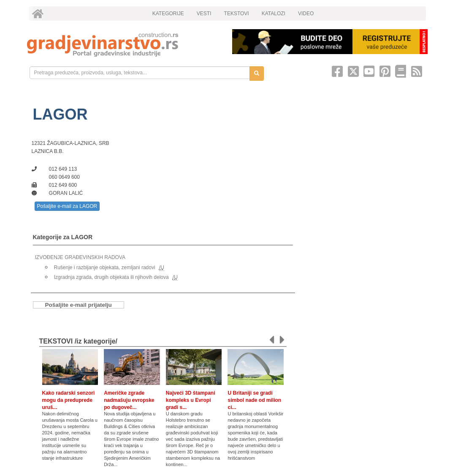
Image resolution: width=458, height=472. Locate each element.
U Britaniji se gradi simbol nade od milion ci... (254, 400)
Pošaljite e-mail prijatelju (78, 305)
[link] (123, 44)
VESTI (204, 13)
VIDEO (306, 13)
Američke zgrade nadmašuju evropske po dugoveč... (129, 400)
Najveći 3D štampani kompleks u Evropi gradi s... (190, 400)
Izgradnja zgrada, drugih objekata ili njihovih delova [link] (111, 277)
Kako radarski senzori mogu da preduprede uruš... (68, 400)
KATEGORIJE (168, 13)
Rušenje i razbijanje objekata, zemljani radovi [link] (104, 267)
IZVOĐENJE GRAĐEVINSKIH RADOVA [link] (80, 257)
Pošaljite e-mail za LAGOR (67, 206)
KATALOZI (273, 13)
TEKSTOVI (236, 13)
